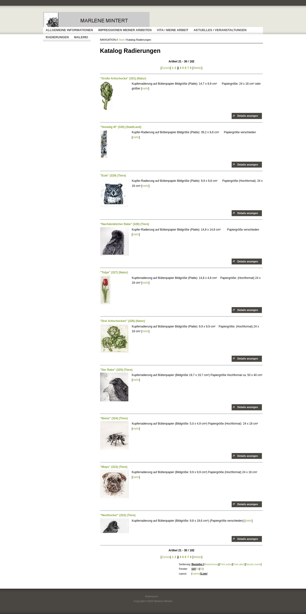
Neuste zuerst (253, 564)
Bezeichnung (211, 564)
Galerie (196, 573)
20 (197, 569)
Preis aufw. (226, 564)
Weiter (197, 68)
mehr (145, 88)
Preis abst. (238, 564)
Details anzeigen (247, 115)
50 (201, 569)
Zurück (165, 68)
